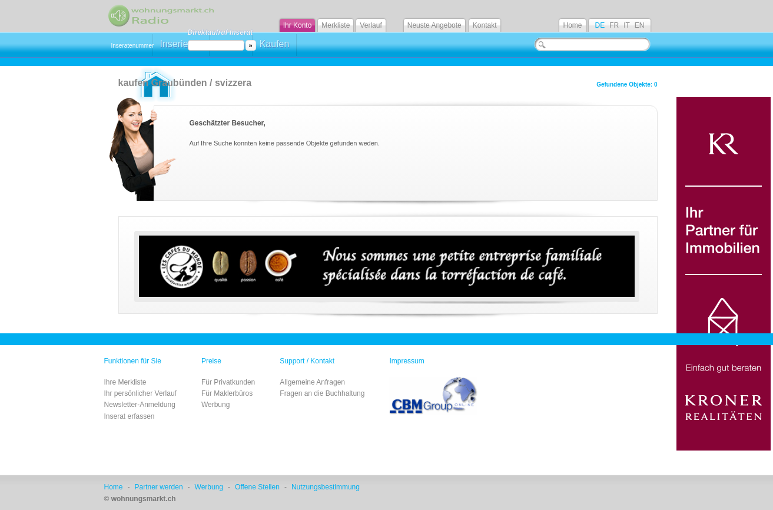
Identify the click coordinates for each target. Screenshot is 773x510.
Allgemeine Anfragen (312, 382)
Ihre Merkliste (125, 382)
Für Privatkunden (228, 382)
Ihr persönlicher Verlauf (140, 393)
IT (626, 25)
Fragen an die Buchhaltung (322, 393)
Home (572, 25)
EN (640, 25)
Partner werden (159, 487)
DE (600, 25)
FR (614, 25)
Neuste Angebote (434, 25)
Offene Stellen (257, 487)
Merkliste (335, 25)
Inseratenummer (132, 45)
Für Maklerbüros (227, 393)
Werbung (215, 404)
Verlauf (370, 25)
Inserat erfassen (129, 416)
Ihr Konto (297, 25)
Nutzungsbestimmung (325, 487)
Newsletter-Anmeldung (139, 404)
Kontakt (485, 25)
